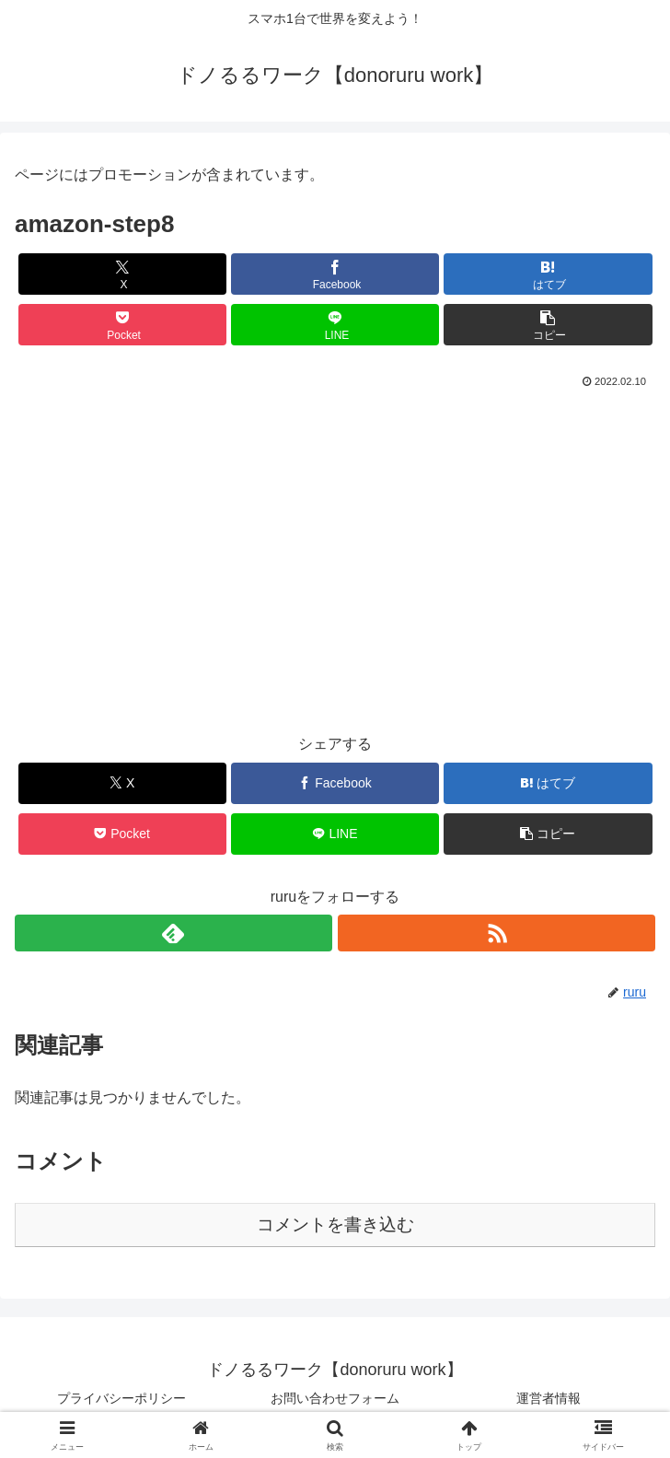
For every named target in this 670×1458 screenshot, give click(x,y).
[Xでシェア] (122, 274)
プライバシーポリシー (121, 1398)
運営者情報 (548, 1398)
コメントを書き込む (335, 1224)
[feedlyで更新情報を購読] (173, 933)
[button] (548, 324)
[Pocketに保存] (122, 324)
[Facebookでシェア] (335, 274)
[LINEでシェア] (335, 324)
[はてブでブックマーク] (548, 274)
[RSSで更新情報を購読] (496, 933)
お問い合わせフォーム (335, 1398)
